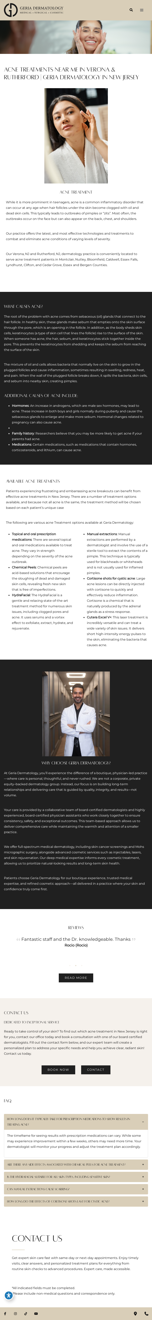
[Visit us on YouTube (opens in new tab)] (36, 1313)
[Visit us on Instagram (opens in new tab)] (15, 1313)
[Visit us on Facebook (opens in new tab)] (5, 1313)
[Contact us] (146, 1313)
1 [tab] (70, 966)
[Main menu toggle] (141, 10)
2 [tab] (76, 966)
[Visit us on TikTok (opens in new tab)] (25, 1313)
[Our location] (135, 1313)
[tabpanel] (76, 948)
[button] (131, 10)
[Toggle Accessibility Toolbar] (8, 1295)
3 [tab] (82, 966)
